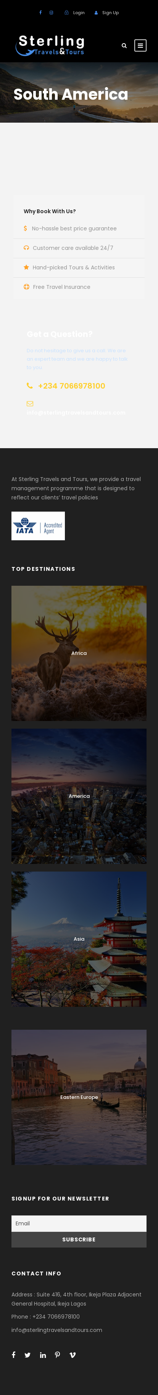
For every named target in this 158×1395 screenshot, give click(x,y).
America (79, 796)
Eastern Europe (79, 1097)
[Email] (79, 1223)
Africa (79, 653)
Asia (79, 939)
